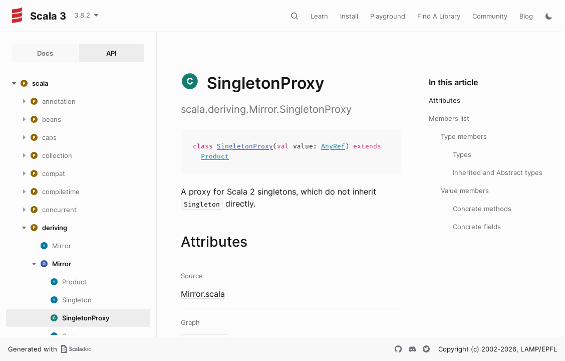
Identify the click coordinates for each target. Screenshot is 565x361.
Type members (464, 136)
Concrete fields (477, 227)
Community (489, 16)
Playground (387, 16)
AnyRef (333, 146)
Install (349, 16)
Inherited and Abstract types (497, 172)
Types (462, 154)
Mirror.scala (203, 294)
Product (215, 156)
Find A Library (438, 16)
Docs (45, 53)
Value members (465, 191)
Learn (319, 16)
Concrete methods (482, 209)
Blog (526, 16)
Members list (449, 118)
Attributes (444, 100)
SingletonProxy (245, 146)
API (111, 53)
